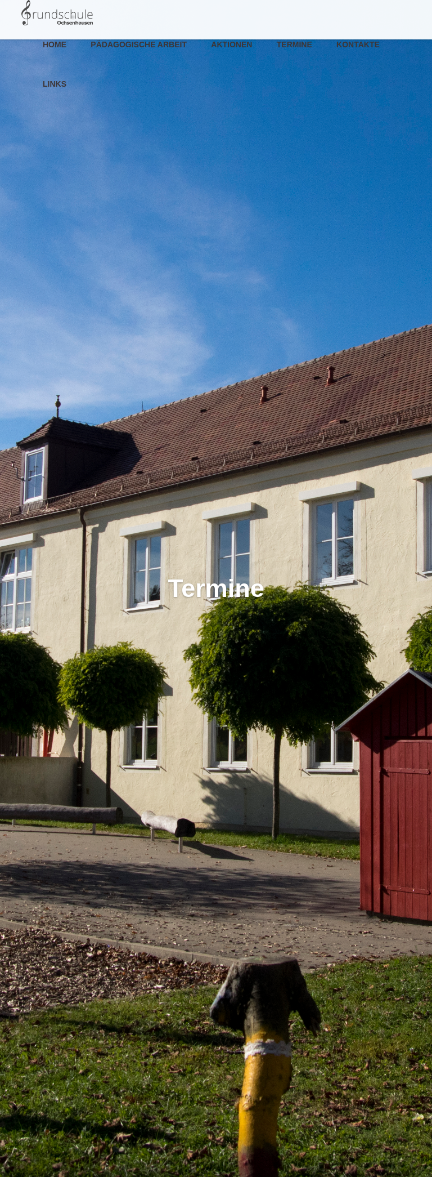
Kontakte (358, 44)
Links (54, 83)
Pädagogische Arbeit (139, 44)
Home (54, 44)
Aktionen (231, 44)
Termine (294, 44)
